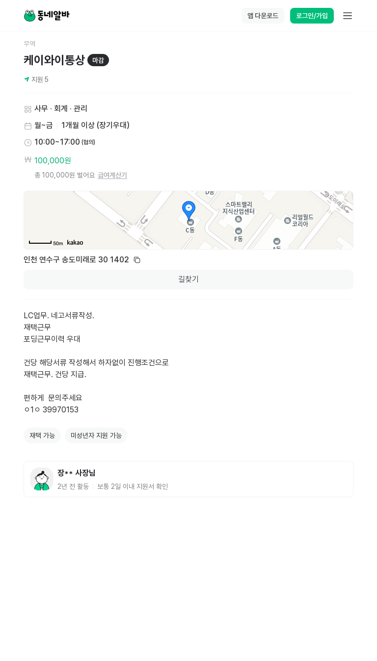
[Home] (47, 16)
